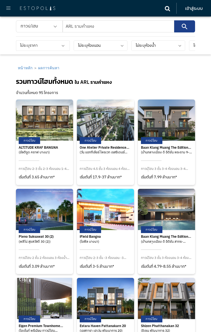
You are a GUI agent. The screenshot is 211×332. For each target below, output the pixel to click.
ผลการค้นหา (48, 67)
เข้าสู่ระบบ (194, 8)
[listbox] (39, 26)
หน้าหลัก (25, 67)
